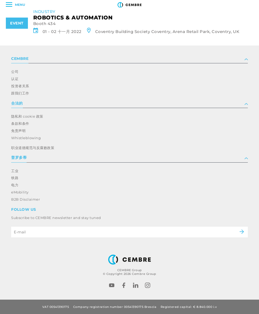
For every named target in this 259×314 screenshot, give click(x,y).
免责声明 (18, 131)
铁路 (14, 178)
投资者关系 (20, 86)
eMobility (20, 192)
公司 (14, 71)
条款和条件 (20, 123)
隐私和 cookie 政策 (27, 116)
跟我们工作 (20, 93)
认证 (14, 79)
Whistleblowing (26, 138)
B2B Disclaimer (25, 199)
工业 (14, 171)
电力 (14, 185)
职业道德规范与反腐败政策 (32, 148)
